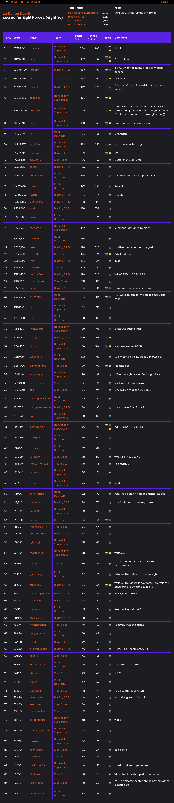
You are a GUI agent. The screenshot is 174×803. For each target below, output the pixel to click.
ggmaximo (36, 201)
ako (32, 78)
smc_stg (35, 123)
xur (32, 133)
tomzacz (35, 448)
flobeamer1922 (39, 463)
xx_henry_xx (37, 374)
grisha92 (35, 238)
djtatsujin (35, 542)
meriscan (35, 228)
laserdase (36, 697)
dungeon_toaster (40, 407)
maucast (35, 48)
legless (34, 483)
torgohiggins (38, 719)
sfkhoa (34, 673)
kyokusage (36, 328)
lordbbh (34, 69)
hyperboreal (37, 793)
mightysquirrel (38, 526)
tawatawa (36, 502)
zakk (33, 208)
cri (31, 307)
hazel (33, 217)
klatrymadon (38, 664)
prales (33, 682)
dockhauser (37, 281)
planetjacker (37, 711)
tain (32, 318)
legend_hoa (37, 383)
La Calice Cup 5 (16, 13)
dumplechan (37, 426)
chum (33, 166)
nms (32, 247)
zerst (33, 59)
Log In (165, 1)
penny (33, 337)
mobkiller (35, 267)
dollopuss (36, 437)
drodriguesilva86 (40, 398)
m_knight (35, 296)
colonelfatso (37, 274)
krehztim (35, 704)
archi (33, 416)
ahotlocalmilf (38, 533)
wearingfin (36, 356)
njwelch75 (36, 618)
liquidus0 (35, 600)
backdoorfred (38, 765)
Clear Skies (75, 20)
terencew (35, 585)
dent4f (34, 254)
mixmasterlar (38, 624)
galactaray (36, 574)
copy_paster (37, 633)
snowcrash (36, 749)
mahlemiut (36, 553)
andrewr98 (36, 175)
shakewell (36, 774)
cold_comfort (38, 493)
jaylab (33, 195)
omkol (34, 87)
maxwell (35, 741)
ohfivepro (36, 153)
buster (34, 563)
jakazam (35, 457)
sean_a (34, 655)
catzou (34, 520)
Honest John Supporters (83, 12)
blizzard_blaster (39, 730)
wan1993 (35, 511)
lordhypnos (37, 783)
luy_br (33, 346)
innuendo (35, 472)
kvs (32, 260)
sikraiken (35, 97)
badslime (35, 609)
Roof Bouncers (77, 24)
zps (32, 390)
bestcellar (36, 690)
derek (33, 642)
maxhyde (35, 756)
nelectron (35, 110)
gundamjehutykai (40, 593)
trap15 (33, 186)
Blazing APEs (76, 16)
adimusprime (38, 365)
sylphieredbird (38, 649)
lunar (33, 288)
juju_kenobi (37, 144)
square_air (36, 159)
